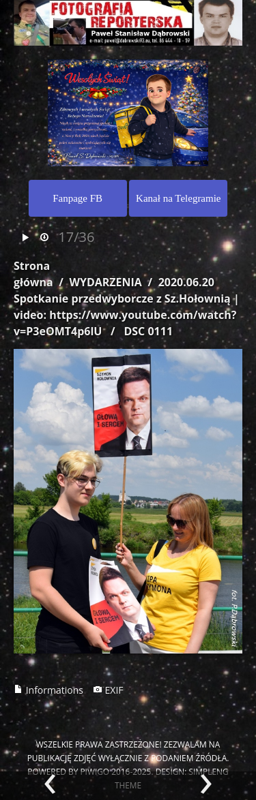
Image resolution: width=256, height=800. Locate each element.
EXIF (108, 689)
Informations (48, 689)
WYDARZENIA (105, 282)
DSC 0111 (148, 331)
